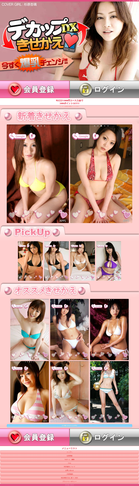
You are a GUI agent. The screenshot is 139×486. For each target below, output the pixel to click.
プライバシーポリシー (69, 481)
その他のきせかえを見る (69, 425)
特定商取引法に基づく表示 (69, 478)
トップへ (69, 452)
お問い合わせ (69, 470)
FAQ (69, 463)
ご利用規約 (69, 474)
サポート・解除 (69, 459)
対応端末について (69, 466)
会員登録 (69, 456)
